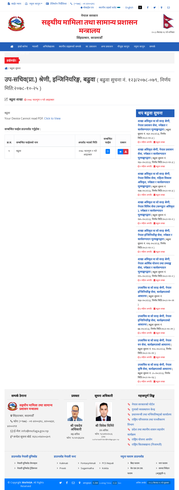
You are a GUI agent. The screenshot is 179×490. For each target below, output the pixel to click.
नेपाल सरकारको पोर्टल (143, 404)
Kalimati (64, 463)
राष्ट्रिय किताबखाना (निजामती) (147, 444)
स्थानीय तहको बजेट (109, 7)
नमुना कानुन (139, 46)
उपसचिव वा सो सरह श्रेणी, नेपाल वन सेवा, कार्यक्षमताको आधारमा (154, 346)
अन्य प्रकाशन (107, 46)
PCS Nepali (108, 463)
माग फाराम (163, 463)
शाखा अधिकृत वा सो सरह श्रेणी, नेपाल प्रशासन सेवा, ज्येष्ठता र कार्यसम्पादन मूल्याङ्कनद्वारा (154, 129)
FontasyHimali (88, 463)
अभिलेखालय (48, 46)
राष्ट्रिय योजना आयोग (142, 439)
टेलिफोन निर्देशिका (58, 3)
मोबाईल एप (87, 7)
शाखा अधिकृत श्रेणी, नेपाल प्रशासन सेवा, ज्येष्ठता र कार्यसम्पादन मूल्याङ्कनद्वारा (156, 156)
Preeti (63, 468)
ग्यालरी (35, 46)
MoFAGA (27, 482)
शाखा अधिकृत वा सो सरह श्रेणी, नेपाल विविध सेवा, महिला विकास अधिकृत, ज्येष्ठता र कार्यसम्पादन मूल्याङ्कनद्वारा (156, 182)
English (129, 7)
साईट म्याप (16, 3)
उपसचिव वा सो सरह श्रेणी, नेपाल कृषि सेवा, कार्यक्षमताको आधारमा (155, 371)
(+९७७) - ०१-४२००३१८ (84, 3)
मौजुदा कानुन (123, 46)
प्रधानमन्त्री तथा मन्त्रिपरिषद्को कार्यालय (151, 414)
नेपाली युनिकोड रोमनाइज (27, 463)
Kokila (105, 468)
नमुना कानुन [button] (34, 3)
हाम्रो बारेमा (23, 46)
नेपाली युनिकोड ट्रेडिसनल (27, 468)
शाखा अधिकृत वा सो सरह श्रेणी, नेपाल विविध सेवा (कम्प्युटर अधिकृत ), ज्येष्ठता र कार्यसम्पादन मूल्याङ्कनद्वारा (156, 210)
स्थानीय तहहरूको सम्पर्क (70, 46)
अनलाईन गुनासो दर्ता (19, 53)
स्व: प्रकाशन (91, 46)
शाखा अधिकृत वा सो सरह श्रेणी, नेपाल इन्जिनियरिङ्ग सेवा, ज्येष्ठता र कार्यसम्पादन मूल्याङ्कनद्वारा (155, 239)
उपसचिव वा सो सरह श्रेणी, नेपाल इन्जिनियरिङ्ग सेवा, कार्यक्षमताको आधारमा (156, 296)
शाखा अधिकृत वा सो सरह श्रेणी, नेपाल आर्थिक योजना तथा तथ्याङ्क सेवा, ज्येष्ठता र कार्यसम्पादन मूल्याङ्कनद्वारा (156, 267)
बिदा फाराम (134, 463)
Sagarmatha (87, 468)
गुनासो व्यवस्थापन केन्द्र (143, 409)
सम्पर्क (152, 46)
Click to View (52, 118)
